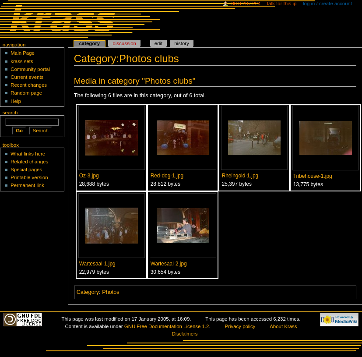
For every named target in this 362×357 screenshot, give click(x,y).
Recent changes (29, 85)
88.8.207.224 (245, 3)
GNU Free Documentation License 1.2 (166, 326)
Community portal (30, 69)
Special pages (26, 169)
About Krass (283, 326)
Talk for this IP (281, 3)
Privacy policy (240, 326)
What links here (28, 153)
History (181, 43)
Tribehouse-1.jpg (312, 176)
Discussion (124, 43)
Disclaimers (185, 333)
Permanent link (27, 185)
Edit (158, 43)
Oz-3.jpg (89, 176)
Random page (26, 92)
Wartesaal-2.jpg (169, 264)
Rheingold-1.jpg (240, 176)
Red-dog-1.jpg (167, 176)
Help (16, 101)
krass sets (22, 61)
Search (10, 112)
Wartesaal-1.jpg (97, 264)
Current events (27, 77)
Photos (110, 292)
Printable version (29, 177)
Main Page (23, 53)
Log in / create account (327, 3)
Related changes (29, 161)
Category (88, 292)
